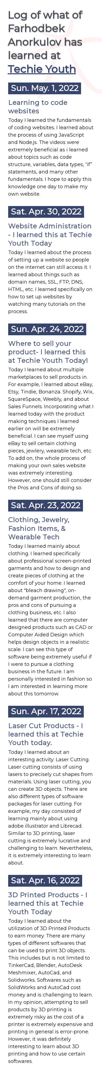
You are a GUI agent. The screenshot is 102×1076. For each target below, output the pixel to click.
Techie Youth (42, 69)
